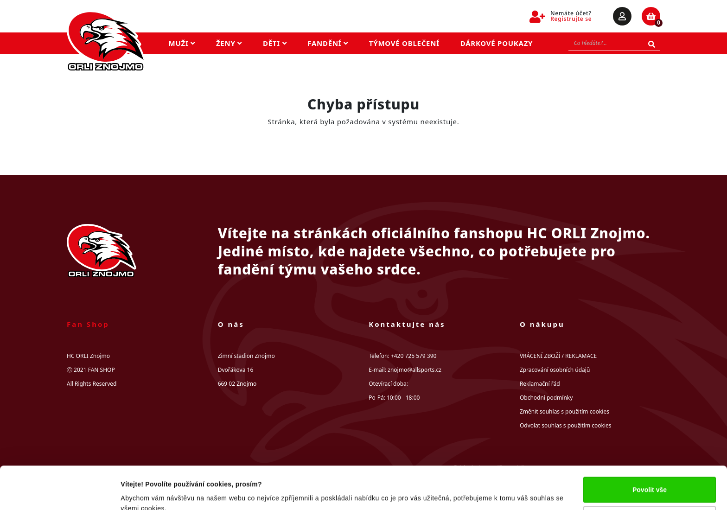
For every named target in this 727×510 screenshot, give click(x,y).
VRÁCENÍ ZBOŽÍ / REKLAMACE (558, 356)
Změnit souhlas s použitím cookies (564, 411)
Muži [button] (182, 43)
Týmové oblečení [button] (404, 43)
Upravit (649, 479)
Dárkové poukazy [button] (496, 43)
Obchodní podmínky (546, 398)
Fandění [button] (327, 43)
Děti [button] (275, 43)
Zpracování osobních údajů (555, 370)
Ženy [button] (229, 43)
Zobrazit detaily (145, 492)
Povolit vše (649, 449)
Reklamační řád (540, 384)
